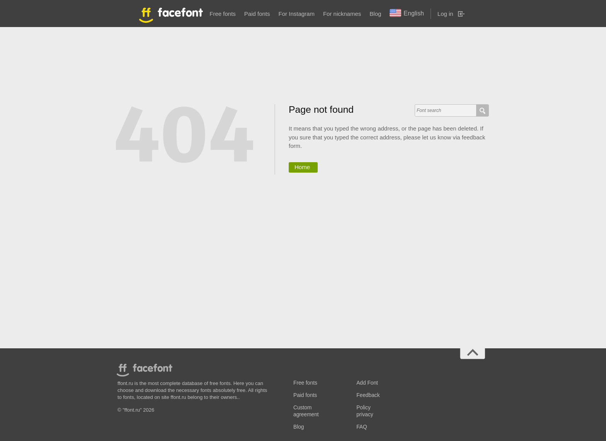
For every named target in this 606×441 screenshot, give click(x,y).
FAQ (361, 427)
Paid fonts (257, 13)
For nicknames (342, 13)
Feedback (368, 395)
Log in (445, 13)
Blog (375, 13)
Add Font (367, 383)
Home (302, 167)
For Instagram (297, 13)
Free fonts (222, 13)
